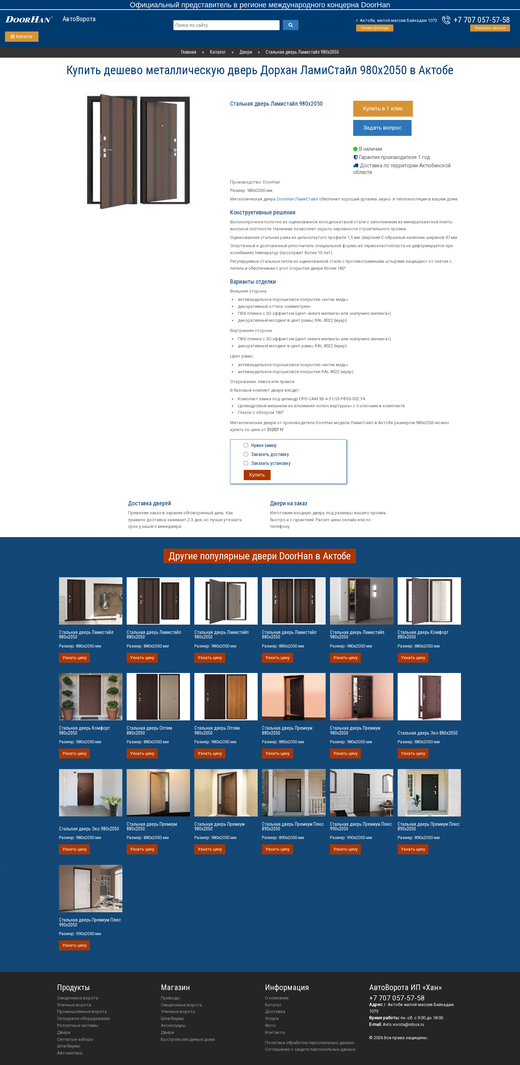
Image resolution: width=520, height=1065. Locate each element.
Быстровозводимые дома (188, 1039)
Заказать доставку (270, 454)
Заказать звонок (490, 28)
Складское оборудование (83, 1018)
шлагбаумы (172, 1018)
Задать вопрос (382, 127)
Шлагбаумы (68, 1045)
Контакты (275, 1032)
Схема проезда (375, 28)
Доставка (275, 1011)
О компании (277, 997)
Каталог (22, 36)
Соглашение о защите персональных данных (310, 1049)
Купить (257, 474)
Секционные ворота (77, 997)
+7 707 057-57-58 (482, 20)
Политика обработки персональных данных (309, 1042)
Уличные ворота (74, 1004)
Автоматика (69, 1052)
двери (167, 1032)
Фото (270, 1025)
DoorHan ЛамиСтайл (297, 198)
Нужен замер (264, 445)
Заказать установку (271, 463)
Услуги (272, 1018)
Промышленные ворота (82, 1011)
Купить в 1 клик (383, 108)
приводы (170, 997)
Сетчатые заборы (75, 1039)
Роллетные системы (77, 1025)
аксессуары (173, 1025)
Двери (63, 1032)
